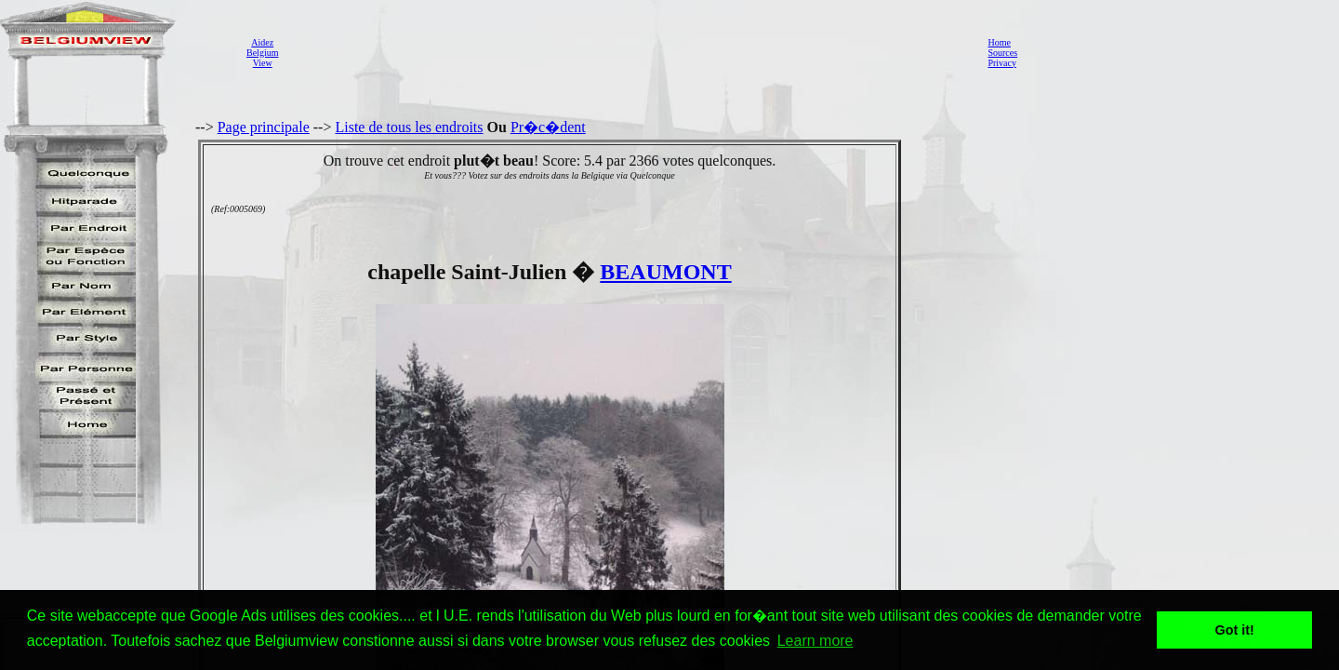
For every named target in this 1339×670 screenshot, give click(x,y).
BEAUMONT (665, 272)
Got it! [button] (1234, 630)
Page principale (264, 127)
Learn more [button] (815, 641)
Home (999, 42)
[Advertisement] (627, 52)
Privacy (1002, 63)
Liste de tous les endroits (409, 127)
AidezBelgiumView (262, 52)
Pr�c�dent (548, 127)
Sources (1002, 52)
